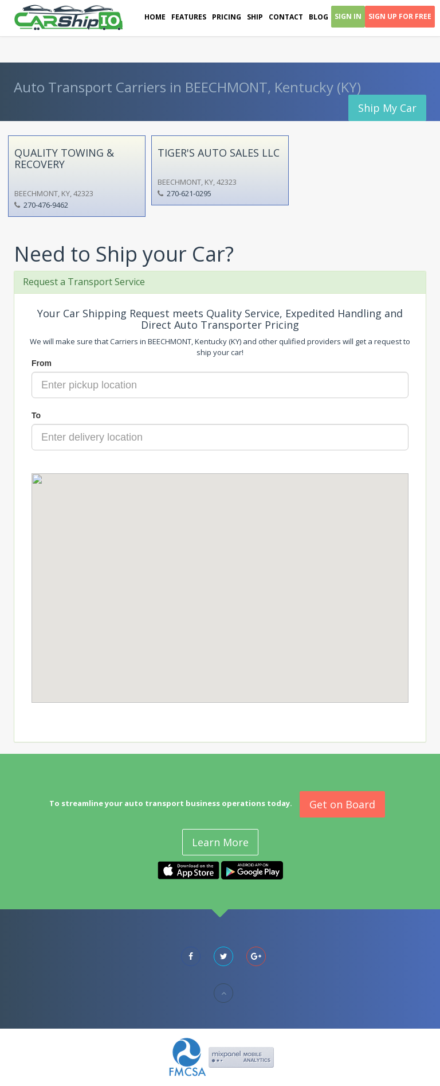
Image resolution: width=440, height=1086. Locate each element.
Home (155, 17)
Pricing (226, 17)
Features (188, 17)
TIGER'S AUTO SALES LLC (219, 152)
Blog (318, 17)
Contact (286, 17)
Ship (255, 17)
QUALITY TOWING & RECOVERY (64, 158)
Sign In (348, 16)
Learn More (220, 842)
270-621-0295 (189, 193)
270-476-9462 (45, 205)
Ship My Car (387, 108)
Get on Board (342, 804)
